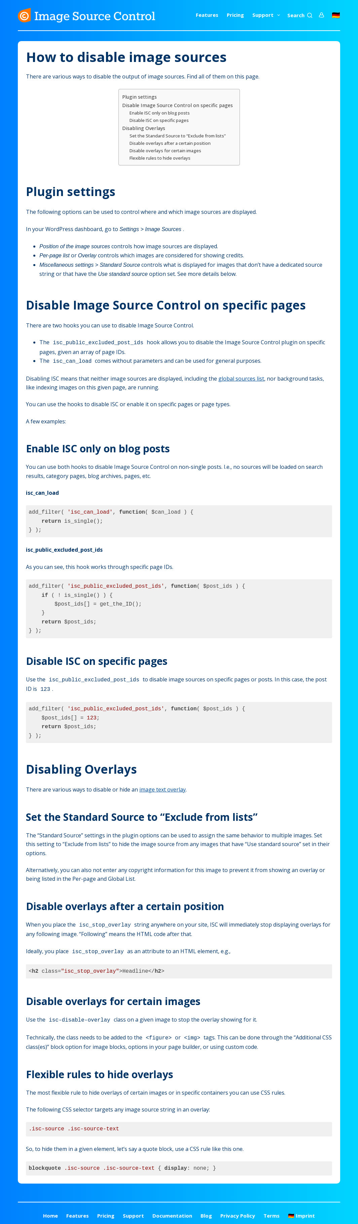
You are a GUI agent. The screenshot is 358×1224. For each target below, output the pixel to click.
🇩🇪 (336, 15)
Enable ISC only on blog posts (160, 113)
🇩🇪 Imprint (301, 1210)
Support (267, 15)
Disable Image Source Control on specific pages (177, 105)
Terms (271, 1210)
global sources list (241, 377)
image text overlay (162, 787)
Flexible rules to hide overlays (160, 158)
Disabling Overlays (143, 128)
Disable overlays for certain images (165, 151)
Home (50, 1210)
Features (207, 14)
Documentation (172, 1210)
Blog (206, 1210)
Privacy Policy (237, 1210)
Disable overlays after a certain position (170, 143)
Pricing (235, 14)
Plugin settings (139, 97)
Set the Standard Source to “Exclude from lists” (178, 136)
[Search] (299, 15)
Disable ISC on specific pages (159, 120)
